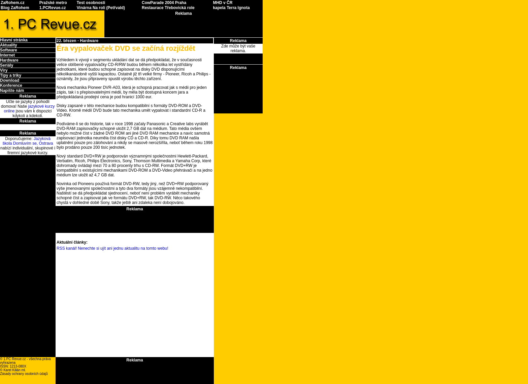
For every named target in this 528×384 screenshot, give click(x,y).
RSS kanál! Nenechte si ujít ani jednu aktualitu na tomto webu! (112, 248)
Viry (3, 70)
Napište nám (12, 90)
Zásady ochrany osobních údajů (24, 374)
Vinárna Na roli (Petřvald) (101, 7)
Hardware (9, 60)
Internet (7, 55)
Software (8, 50)
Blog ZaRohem (15, 7)
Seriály (6, 65)
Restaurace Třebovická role (168, 7)
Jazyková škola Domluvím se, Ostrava (27, 141)
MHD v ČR (222, 2)
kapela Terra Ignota (231, 7)
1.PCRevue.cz (52, 7)
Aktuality (8, 45)
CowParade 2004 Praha (164, 2)
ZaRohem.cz (13, 2)
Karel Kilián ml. (14, 370)
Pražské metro (53, 2)
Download (9, 80)
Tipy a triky (10, 75)
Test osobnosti (91, 2)
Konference (11, 85)
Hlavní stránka (14, 40)
